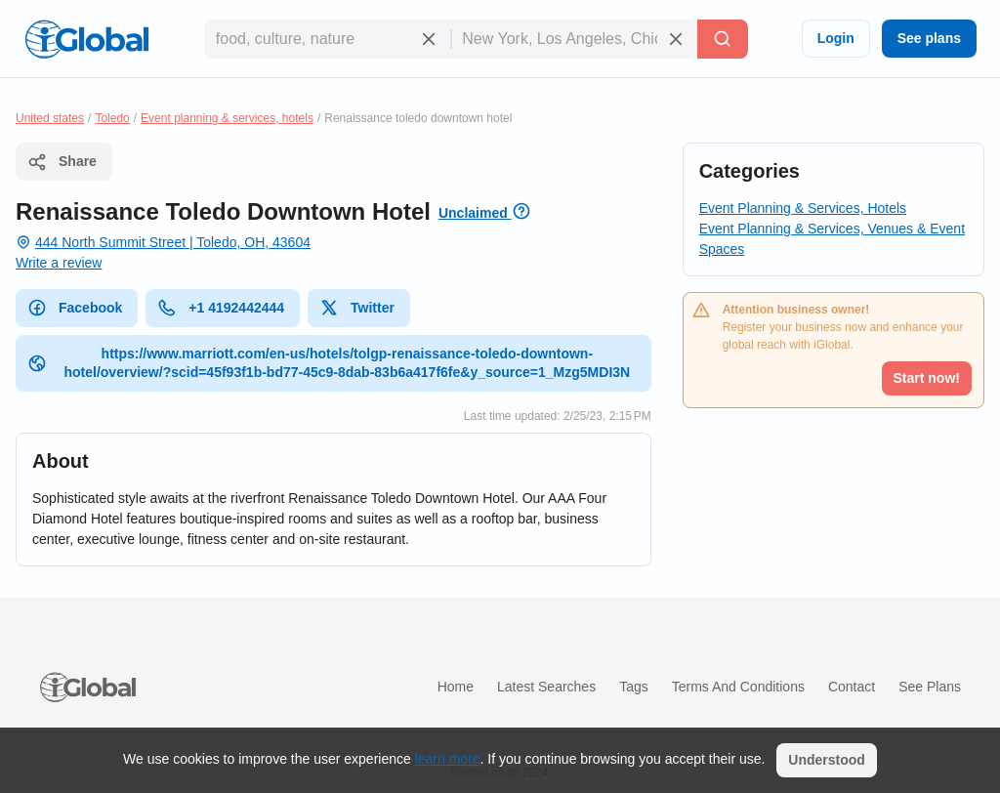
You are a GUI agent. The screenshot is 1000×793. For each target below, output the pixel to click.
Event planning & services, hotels (227, 118)
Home (456, 686)
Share (62, 162)
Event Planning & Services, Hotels (802, 208)
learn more (447, 759)
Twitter (357, 307)
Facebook (74, 307)
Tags (633, 686)
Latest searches (546, 686)
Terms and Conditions (738, 686)
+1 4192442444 (220, 307)
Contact (851, 686)
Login (835, 38)
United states (50, 118)
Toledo (112, 118)
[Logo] (86, 39)
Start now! (927, 378)
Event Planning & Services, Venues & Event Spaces (832, 239)
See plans (929, 38)
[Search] (722, 39)
